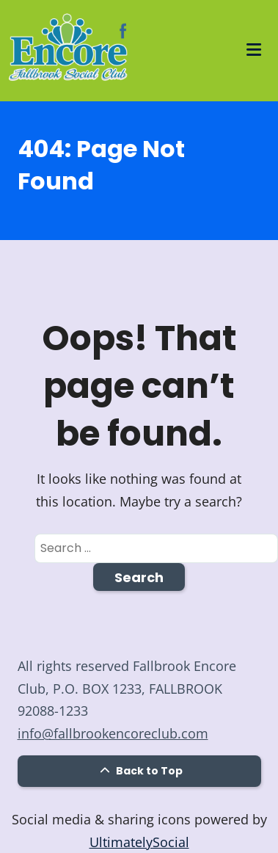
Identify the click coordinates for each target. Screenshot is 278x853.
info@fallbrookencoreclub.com (113, 733)
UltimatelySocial (139, 842)
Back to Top (139, 770)
